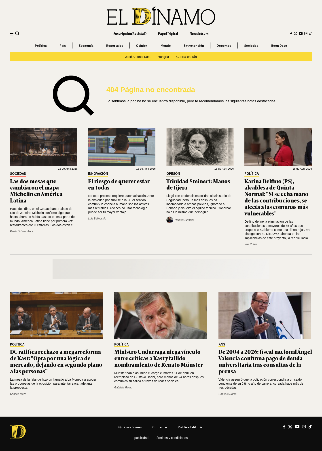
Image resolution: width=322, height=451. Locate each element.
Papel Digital (168, 33)
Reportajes (114, 45)
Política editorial (190, 427)
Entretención (194, 45)
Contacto (159, 427)
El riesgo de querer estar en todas (118, 184)
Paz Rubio (250, 244)
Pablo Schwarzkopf (21, 231)
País (62, 45)
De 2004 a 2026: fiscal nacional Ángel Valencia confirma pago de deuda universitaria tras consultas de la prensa (265, 361)
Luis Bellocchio (97, 218)
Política (41, 45)
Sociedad (251, 45)
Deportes (224, 45)
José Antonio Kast (137, 57)
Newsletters (199, 33)
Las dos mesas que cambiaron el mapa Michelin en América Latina (36, 190)
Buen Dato (279, 45)
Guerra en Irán (186, 57)
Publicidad (141, 438)
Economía (86, 45)
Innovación (98, 173)
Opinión (142, 45)
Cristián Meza (18, 394)
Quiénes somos (130, 427)
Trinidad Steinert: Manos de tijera (198, 184)
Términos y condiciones (172, 438)
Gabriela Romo (123, 387)
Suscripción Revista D (129, 33)
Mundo (166, 45)
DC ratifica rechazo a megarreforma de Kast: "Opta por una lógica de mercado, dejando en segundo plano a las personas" (56, 361)
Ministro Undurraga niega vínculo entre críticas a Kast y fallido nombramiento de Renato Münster (158, 358)
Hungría (163, 57)
